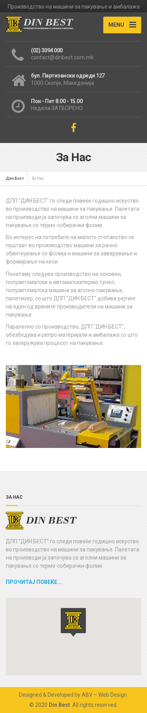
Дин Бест (15, 178)
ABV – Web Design (104, 695)
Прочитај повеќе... (34, 582)
